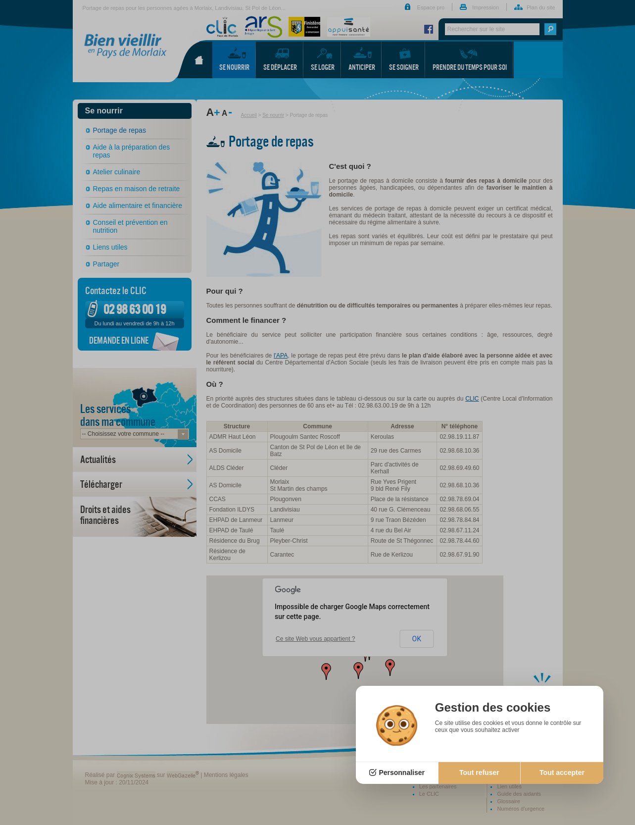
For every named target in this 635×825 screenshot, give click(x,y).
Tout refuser (479, 772)
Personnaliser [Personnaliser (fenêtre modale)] (402, 772)
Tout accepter (562, 772)
